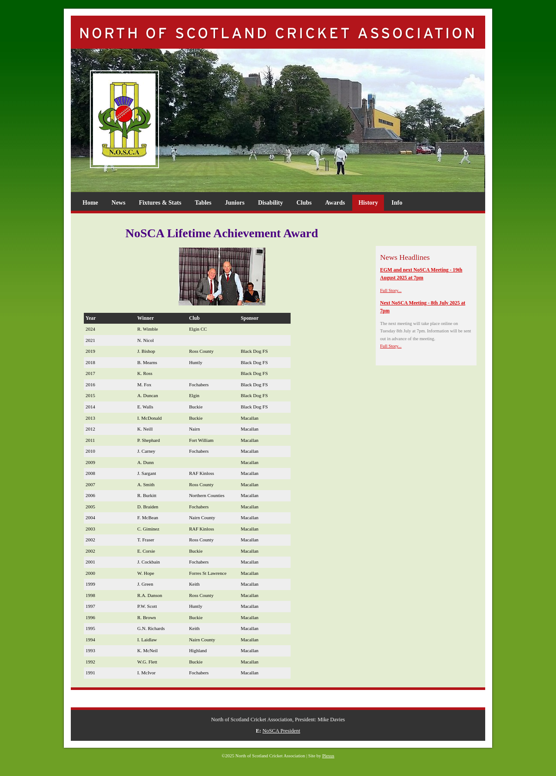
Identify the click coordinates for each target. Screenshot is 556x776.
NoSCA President (281, 731)
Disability (270, 202)
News (119, 202)
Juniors (235, 202)
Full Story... (391, 290)
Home (90, 202)
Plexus (328, 755)
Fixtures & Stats (160, 202)
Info (396, 202)
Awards (335, 202)
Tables (203, 202)
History (368, 202)
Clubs (303, 202)
